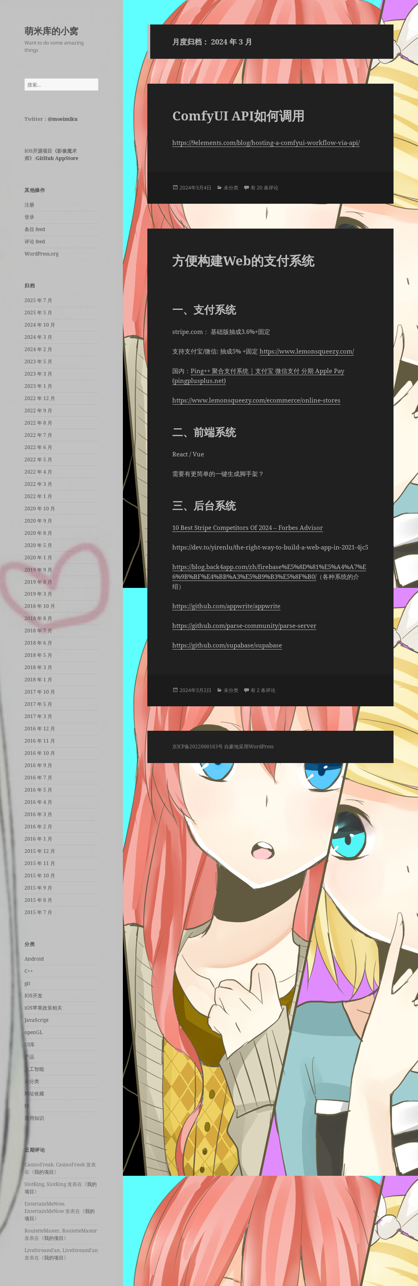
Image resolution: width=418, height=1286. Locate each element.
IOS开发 (33, 995)
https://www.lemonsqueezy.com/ (307, 351)
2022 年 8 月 (38, 422)
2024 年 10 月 (39, 324)
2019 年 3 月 (38, 593)
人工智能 (34, 1069)
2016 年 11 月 (39, 740)
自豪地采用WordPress (248, 746)
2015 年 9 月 (38, 887)
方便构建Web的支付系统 (243, 260)
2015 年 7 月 (38, 912)
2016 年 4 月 (38, 802)
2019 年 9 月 (38, 569)
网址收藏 (34, 1093)
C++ (28, 971)
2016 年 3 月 (38, 814)
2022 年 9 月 (38, 410)
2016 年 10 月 (39, 753)
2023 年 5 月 (38, 361)
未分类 (31, 1081)
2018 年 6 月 (38, 642)
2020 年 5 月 (38, 545)
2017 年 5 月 (38, 704)
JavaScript (36, 1020)
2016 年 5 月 (38, 789)
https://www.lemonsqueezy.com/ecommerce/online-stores (256, 400)
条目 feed (34, 229)
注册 (29, 204)
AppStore (66, 158)
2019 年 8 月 (38, 581)
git (27, 983)
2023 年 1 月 (38, 386)
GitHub (45, 158)
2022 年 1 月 (38, 496)
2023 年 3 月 (38, 373)
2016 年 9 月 (38, 765)
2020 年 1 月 (38, 557)
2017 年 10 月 (39, 691)
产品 (29, 1056)
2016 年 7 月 (38, 777)
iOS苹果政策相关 (43, 1007)
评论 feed (34, 241)
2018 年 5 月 (38, 655)
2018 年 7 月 (38, 630)
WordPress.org (41, 253)
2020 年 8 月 (38, 533)
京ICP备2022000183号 (197, 746)
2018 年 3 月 (38, 667)
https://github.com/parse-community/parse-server (244, 625)
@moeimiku (63, 119)
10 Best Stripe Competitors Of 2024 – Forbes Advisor (247, 527)
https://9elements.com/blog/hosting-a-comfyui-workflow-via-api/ (266, 142)
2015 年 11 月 (39, 863)
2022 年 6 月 (38, 447)
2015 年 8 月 (38, 900)
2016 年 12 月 (39, 728)
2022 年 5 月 (38, 459)
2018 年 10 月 (39, 606)
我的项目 (44, 1171)
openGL (33, 1032)
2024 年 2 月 (38, 349)
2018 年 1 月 (38, 679)
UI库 (29, 1044)
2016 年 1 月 (38, 838)
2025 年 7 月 (38, 300)
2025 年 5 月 (38, 312)
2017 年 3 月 (38, 716)
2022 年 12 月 (39, 398)
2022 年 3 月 (38, 484)
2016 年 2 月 (38, 826)
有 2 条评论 (263, 690)
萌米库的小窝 (51, 30)
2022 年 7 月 (38, 435)
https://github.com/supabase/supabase (227, 645)
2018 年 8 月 (38, 618)
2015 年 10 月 (39, 875)
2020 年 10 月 (39, 508)
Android (34, 958)
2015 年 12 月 (39, 851)
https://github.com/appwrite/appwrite (226, 606)
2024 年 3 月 (38, 337)
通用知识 (34, 1118)
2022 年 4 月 (38, 471)
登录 (29, 217)
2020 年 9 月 (38, 520)
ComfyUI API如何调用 (238, 115)
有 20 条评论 (264, 187)
